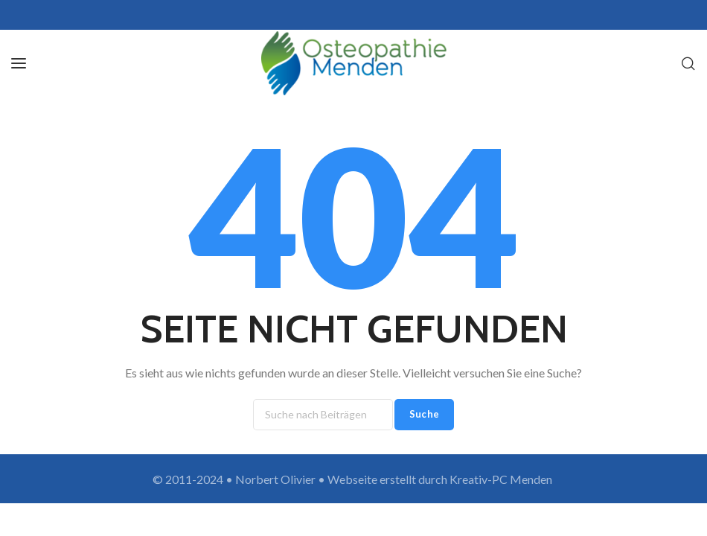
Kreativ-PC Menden (502, 479)
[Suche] (688, 63)
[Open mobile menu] (18, 63)
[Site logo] (354, 63)
